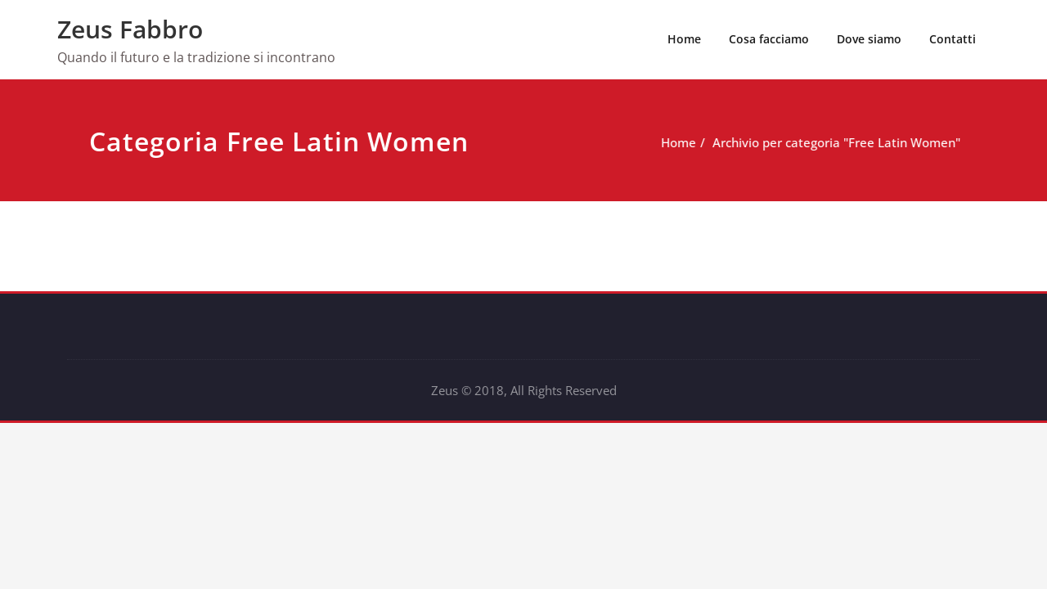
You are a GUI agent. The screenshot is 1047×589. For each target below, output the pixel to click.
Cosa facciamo (769, 39)
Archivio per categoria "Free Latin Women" (855, 142)
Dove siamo (869, 39)
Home (684, 39)
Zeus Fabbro (130, 29)
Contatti (952, 39)
